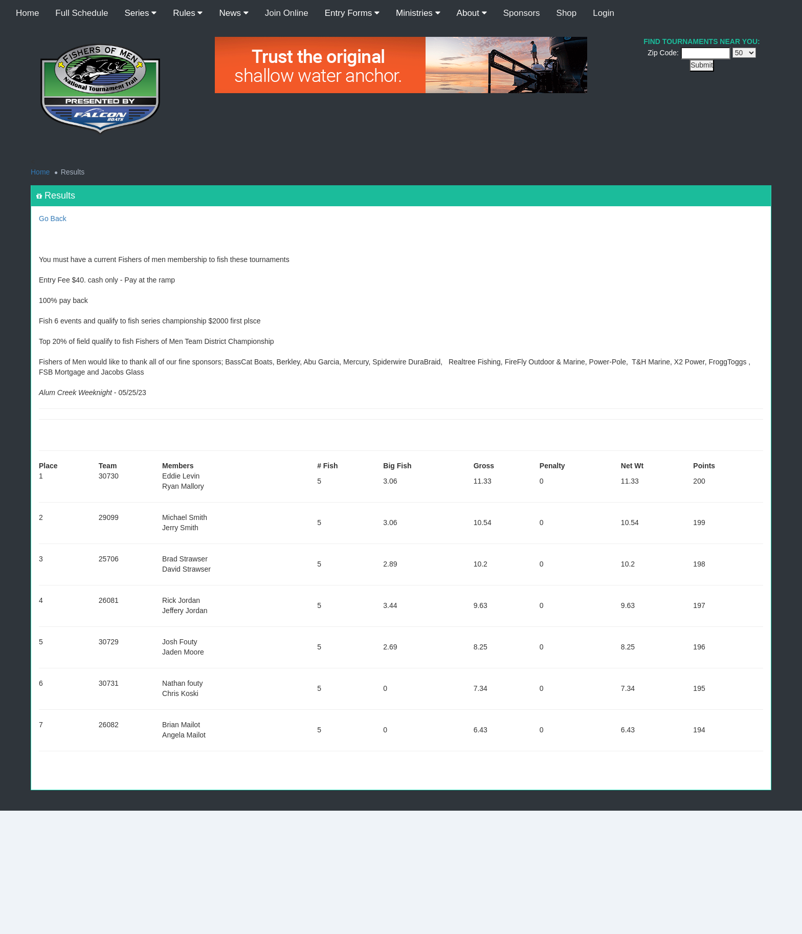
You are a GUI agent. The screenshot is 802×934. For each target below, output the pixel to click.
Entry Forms (352, 13)
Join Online (286, 13)
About (472, 13)
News (233, 13)
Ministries (418, 13)
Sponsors (521, 13)
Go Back (52, 218)
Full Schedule (81, 13)
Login (603, 13)
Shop (566, 13)
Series (140, 13)
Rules (188, 13)
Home (27, 13)
